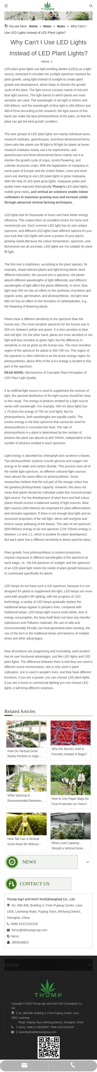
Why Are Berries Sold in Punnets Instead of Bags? (69, 751)
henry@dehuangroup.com (29, 930)
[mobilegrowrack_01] (48, 15)
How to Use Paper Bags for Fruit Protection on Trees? (70, 801)
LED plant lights (76, 186)
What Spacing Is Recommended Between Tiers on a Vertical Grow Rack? (24, 799)
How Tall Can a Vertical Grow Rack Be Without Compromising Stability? (24, 842)
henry (15, 936)
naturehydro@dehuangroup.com (37, 1032)
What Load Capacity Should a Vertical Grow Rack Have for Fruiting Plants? (67, 846)
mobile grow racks (16, 192)
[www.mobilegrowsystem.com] (49, 1048)
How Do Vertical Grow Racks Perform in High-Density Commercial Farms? (23, 754)
